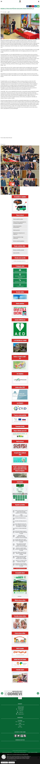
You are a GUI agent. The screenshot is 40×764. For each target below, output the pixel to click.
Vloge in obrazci (20, 215)
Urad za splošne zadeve (18, 219)
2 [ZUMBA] (16, 496)
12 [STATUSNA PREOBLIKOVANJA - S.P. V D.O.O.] (25, 497)
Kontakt (20, 703)
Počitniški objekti (20, 670)
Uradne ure (20, 717)
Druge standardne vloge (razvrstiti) (18, 237)
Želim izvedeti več (4, 762)
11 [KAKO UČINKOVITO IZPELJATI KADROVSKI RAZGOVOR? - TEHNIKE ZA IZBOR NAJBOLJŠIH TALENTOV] (23, 497)
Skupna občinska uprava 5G (20, 431)
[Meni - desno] (38, 1)
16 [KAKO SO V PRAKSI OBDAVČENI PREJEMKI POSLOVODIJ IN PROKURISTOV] (23, 499)
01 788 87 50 (21, 710)
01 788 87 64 (21, 712)
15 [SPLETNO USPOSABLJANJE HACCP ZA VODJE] (21, 499)
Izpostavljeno (20, 482)
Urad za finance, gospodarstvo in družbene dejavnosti (19, 222)
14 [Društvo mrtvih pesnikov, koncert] (18, 499)
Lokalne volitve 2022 (20, 387)
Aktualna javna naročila (20, 258)
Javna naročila (16, 252)
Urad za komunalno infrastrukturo (17, 226)
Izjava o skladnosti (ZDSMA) (32, 752)
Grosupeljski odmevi (20, 573)
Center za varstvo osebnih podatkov (20, 752)
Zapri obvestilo (11, 762)
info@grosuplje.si (21, 714)
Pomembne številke (20, 426)
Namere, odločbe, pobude (18, 250)
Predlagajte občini (20, 266)
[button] (2, 693)
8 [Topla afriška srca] (16, 497)
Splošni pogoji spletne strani (7, 752)
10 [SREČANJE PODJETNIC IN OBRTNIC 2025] (21, 497)
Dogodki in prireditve (20, 505)
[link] (27, 6)
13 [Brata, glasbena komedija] (16, 499)
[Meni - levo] (1, 1)
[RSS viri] (24, 736)
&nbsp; (20, 122)
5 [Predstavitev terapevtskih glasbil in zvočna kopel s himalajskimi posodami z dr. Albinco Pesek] (23, 496)
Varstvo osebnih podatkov (18, 241)
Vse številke (19, 596)
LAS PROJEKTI (20, 403)
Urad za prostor (16, 230)
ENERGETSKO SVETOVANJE (20, 659)
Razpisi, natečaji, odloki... (20, 246)
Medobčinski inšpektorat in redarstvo (19, 233)
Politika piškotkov (13, 760)
